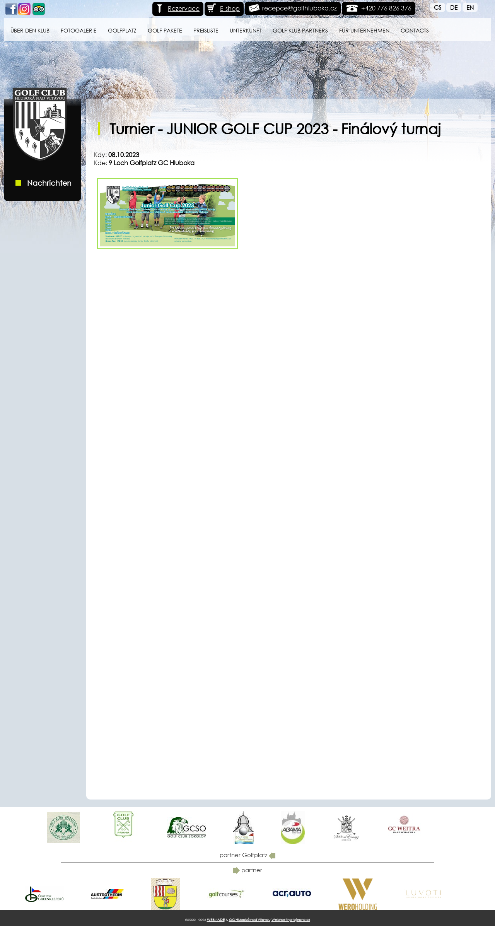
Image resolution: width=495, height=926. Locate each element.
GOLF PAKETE (165, 30)
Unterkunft (245, 30)
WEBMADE (216, 919)
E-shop (223, 8)
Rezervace (177, 8)
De (453, 7)
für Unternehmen (364, 30)
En (470, 7)
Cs (437, 7)
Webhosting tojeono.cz (290, 919)
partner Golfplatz (247, 855)
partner (247, 870)
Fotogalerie (79, 30)
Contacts (415, 30)
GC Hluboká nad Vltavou (249, 919)
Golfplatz (122, 30)
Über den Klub (30, 30)
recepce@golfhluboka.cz (299, 8)
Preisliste (205, 30)
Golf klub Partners (300, 30)
